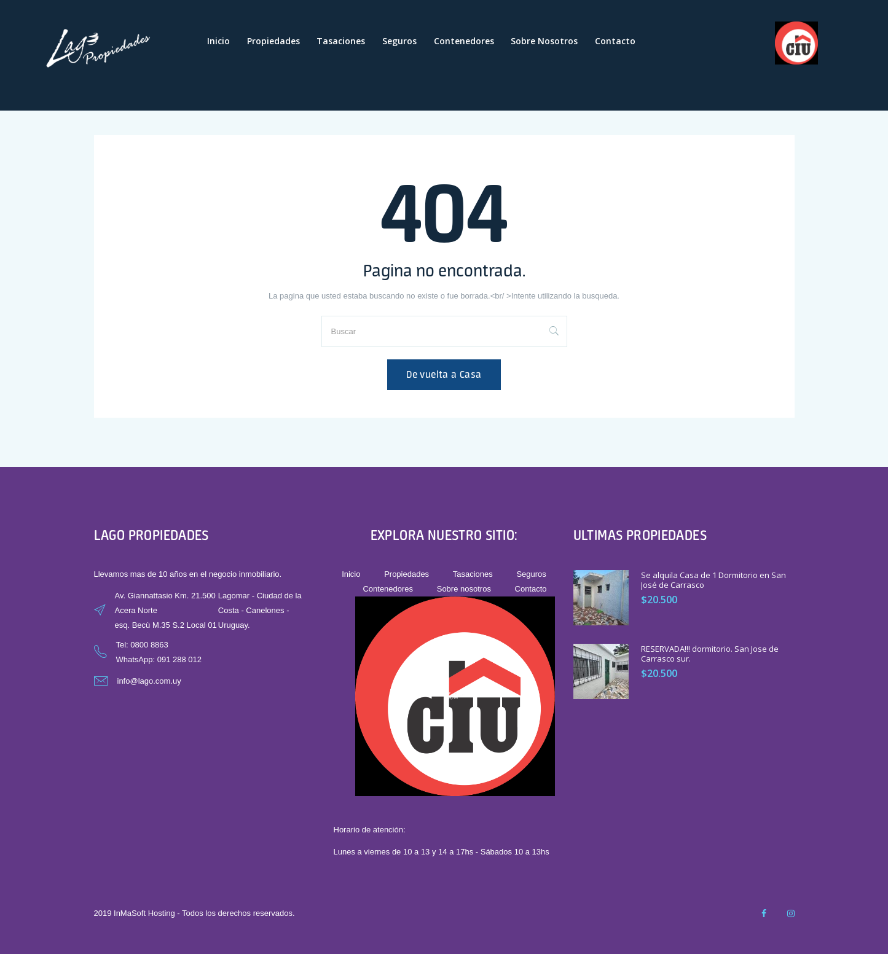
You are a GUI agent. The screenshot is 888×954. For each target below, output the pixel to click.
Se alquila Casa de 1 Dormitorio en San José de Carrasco (713, 580)
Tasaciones (340, 41)
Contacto (615, 41)
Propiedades (273, 41)
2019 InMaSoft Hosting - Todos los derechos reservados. (194, 913)
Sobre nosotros (544, 41)
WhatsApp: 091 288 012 (159, 659)
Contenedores (464, 41)
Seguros (399, 41)
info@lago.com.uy (149, 681)
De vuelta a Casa (443, 374)
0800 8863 (149, 644)
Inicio (218, 41)
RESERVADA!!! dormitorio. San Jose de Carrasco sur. (710, 654)
